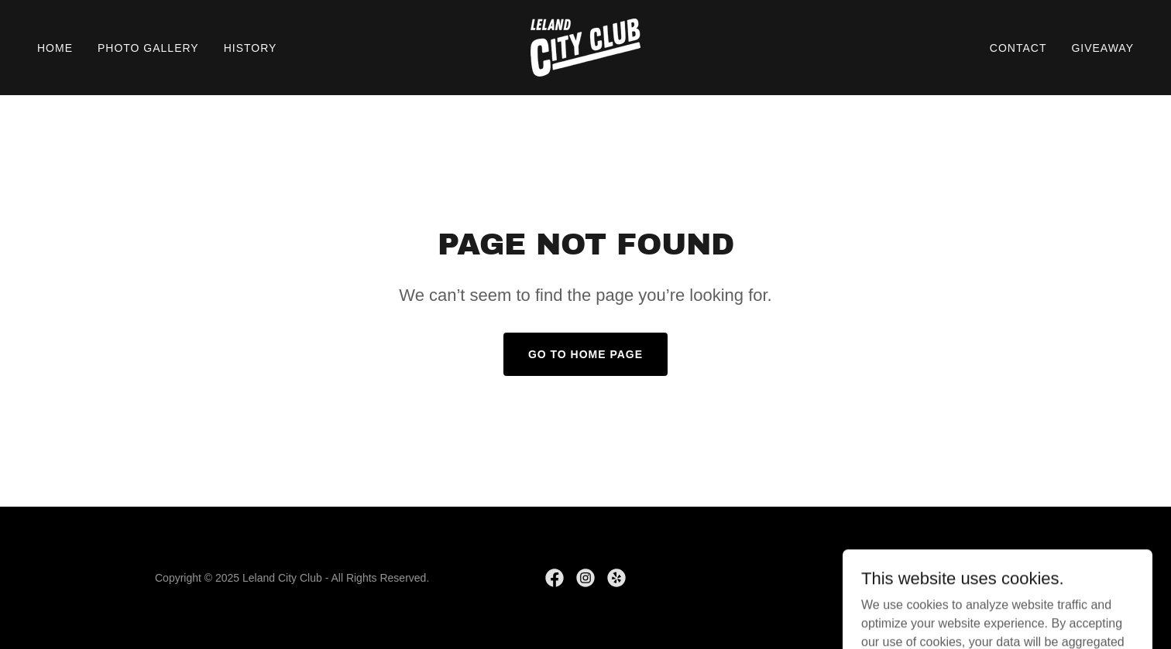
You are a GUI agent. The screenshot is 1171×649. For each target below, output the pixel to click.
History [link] (250, 48)
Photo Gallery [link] (148, 48)
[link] (585, 46)
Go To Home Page (585, 354)
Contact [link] (1018, 48)
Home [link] (55, 48)
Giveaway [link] (1102, 48)
